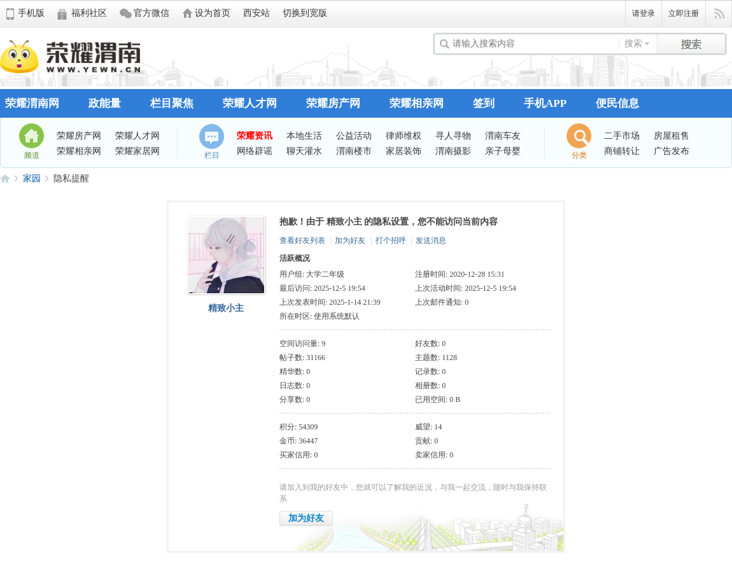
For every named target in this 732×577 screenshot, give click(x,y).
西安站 (256, 13)
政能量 (104, 103)
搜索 (633, 43)
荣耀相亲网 (417, 103)
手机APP (545, 103)
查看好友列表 (302, 240)
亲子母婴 (503, 151)
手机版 (31, 13)
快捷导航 (719, 14)
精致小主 (226, 308)
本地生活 (304, 135)
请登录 (643, 13)
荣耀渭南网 (32, 103)
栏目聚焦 (172, 103)
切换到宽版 (305, 13)
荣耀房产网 (333, 103)
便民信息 (617, 103)
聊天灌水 (304, 151)
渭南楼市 (354, 151)
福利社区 (89, 13)
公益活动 (354, 135)
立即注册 (683, 13)
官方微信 (151, 13)
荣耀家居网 (137, 151)
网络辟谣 (254, 151)
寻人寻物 (453, 135)
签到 (484, 103)
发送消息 (431, 240)
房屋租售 (671, 135)
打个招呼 (391, 240)
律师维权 (403, 135)
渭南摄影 (453, 151)
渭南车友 (503, 135)
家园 (32, 178)
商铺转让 (622, 151)
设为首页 (212, 13)
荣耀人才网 (250, 103)
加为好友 (350, 240)
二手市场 (622, 135)
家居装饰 (403, 151)
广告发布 (671, 151)
